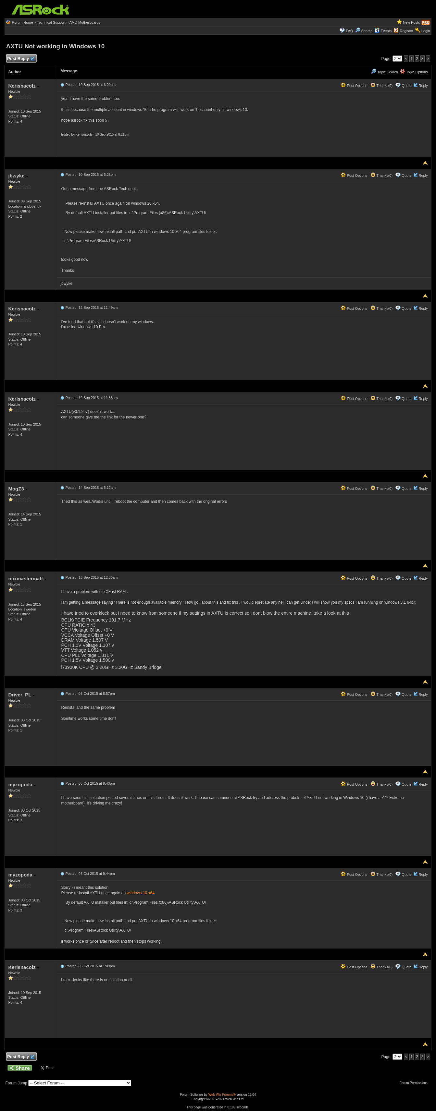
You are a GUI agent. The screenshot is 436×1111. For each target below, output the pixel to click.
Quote (406, 86)
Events (383, 31)
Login (425, 31)
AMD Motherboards (84, 22)
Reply (423, 86)
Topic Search (384, 72)
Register (406, 31)
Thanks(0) (381, 86)
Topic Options (414, 72)
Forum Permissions (415, 1083)
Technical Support (51, 22)
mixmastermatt (27, 578)
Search (367, 31)
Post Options (354, 86)
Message (68, 71)
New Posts (411, 22)
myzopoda (22, 784)
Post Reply (20, 59)
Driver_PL (21, 694)
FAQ (349, 31)
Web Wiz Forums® (222, 1094)
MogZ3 (18, 488)
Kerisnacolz (23, 86)
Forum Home (22, 22)
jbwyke (18, 175)
